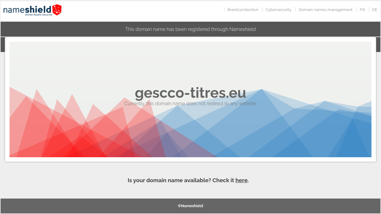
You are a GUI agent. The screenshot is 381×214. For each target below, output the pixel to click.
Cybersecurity (278, 9)
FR (362, 9)
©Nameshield (190, 206)
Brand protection (242, 9)
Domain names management (325, 9)
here (241, 180)
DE (374, 9)
